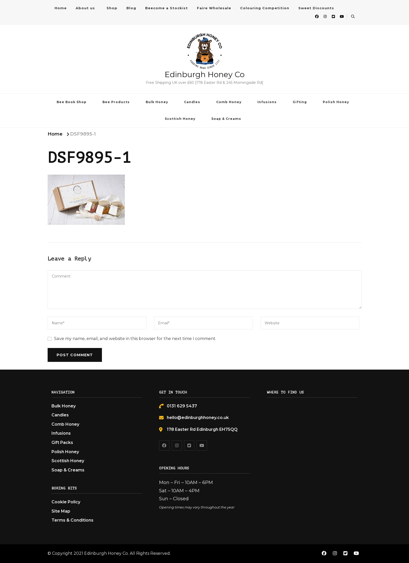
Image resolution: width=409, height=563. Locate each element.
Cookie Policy (65, 501)
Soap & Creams (226, 119)
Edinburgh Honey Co (205, 74)
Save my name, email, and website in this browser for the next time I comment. (135, 338)
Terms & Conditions (72, 520)
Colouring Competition (264, 8)
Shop (112, 8)
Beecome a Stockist (166, 8)
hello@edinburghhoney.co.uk (198, 417)
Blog (131, 8)
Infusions (267, 102)
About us (85, 8)
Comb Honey (228, 102)
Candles (192, 102)
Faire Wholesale (214, 8)
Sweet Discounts (316, 8)
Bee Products (116, 102)
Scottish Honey (180, 119)
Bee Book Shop (71, 102)
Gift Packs (62, 442)
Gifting (300, 102)
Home (61, 8)
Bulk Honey (157, 102)
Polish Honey (336, 102)
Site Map (60, 511)
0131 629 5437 (182, 406)
